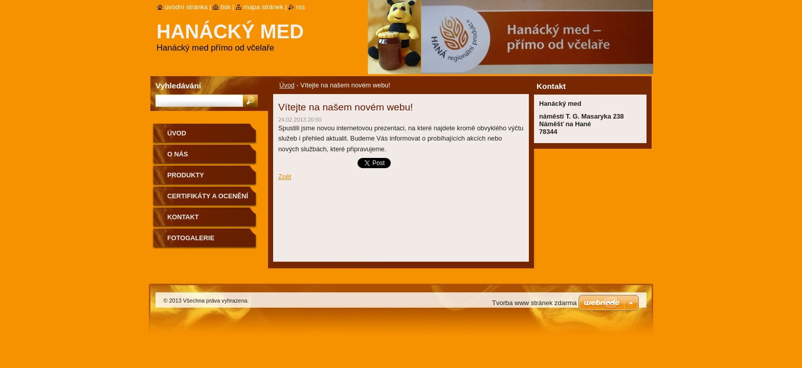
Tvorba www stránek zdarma (534, 303)
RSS (300, 7)
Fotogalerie (190, 238)
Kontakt (183, 217)
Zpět (285, 176)
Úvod (287, 85)
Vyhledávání (178, 85)
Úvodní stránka (186, 7)
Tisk (225, 7)
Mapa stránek (263, 7)
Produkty (185, 175)
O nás (177, 154)
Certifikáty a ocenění (207, 196)
